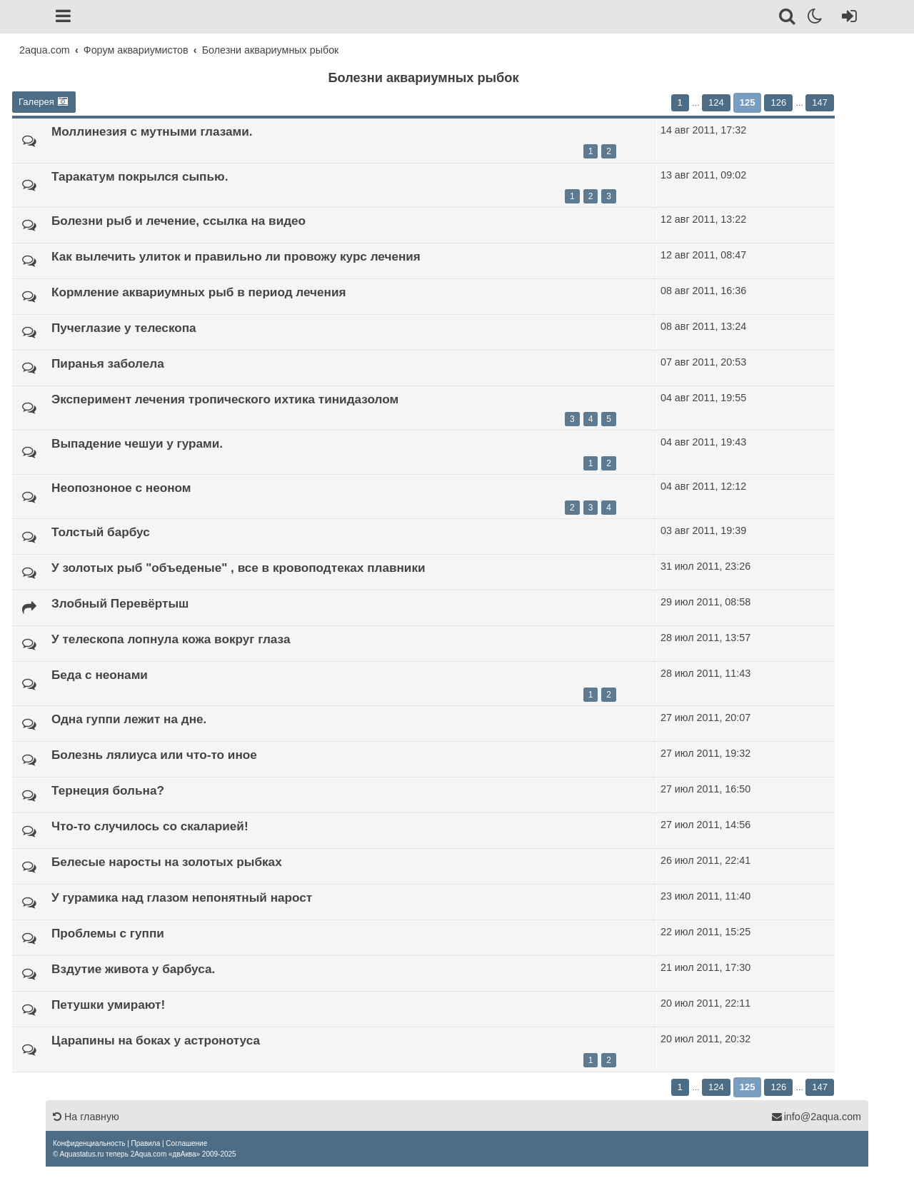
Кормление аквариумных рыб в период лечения (198, 292)
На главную (86, 1116)
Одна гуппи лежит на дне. (128, 719)
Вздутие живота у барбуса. (133, 969)
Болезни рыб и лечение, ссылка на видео (178, 220)
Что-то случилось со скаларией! (149, 826)
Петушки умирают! (108, 1004)
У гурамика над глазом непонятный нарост (181, 897)
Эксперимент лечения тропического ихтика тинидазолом (224, 399)
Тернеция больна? (107, 790)
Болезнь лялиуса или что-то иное (154, 754)
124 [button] (716, 102)
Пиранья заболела (107, 363)
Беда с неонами (99, 675)
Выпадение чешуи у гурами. (137, 443)
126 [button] (778, 102)
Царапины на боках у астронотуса (155, 1040)
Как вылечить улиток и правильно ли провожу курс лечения (236, 256)
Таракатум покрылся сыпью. (139, 176)
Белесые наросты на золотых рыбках (166, 862)
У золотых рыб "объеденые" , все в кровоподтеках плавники (238, 567)
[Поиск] (788, 18)
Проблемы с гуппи (107, 933)
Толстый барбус (100, 532)
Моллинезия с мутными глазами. (152, 131)
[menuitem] (89, 1143)
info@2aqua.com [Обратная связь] (816, 1116)
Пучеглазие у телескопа (123, 328)
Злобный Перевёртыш (120, 603)
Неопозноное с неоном (121, 487)
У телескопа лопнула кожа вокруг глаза (170, 639)
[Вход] (846, 18)
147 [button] (820, 102)
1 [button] (680, 102)
